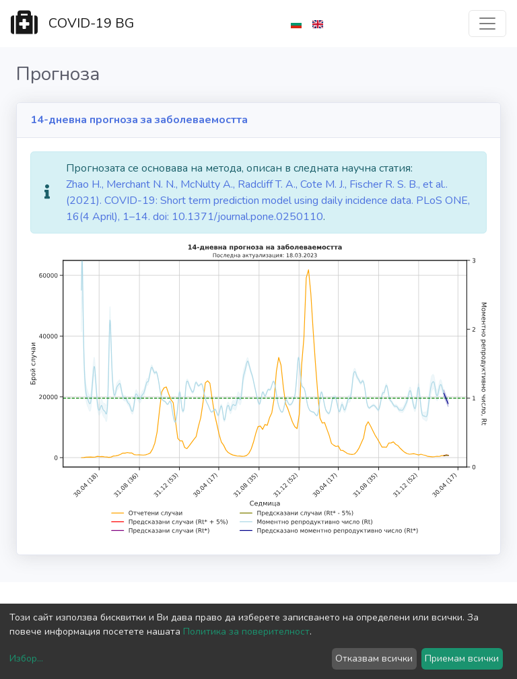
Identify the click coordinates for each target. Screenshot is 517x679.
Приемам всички (462, 658)
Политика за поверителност (246, 631)
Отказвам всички (374, 658)
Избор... (26, 658)
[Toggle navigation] (487, 23)
